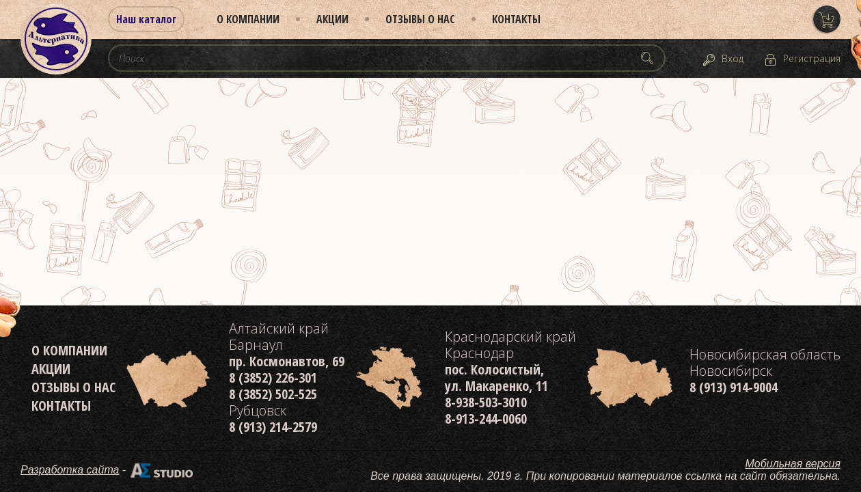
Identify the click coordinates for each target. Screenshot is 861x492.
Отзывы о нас (420, 19)
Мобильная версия (793, 463)
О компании (248, 19)
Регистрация (811, 58)
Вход (732, 58)
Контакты (516, 19)
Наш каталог (146, 19)
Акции (332, 19)
